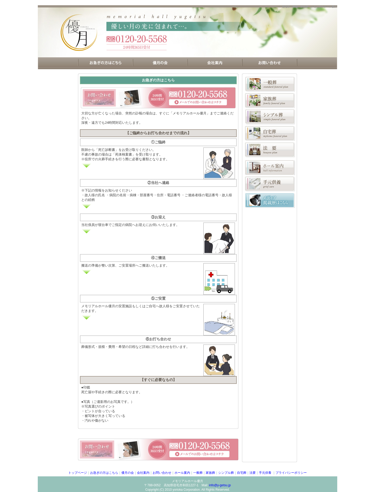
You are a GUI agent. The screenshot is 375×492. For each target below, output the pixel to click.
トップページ (77, 473)
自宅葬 (241, 473)
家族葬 (210, 473)
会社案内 (143, 473)
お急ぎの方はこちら (104, 473)
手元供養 (265, 473)
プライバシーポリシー (291, 473)
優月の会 (127, 473)
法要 (252, 473)
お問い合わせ (162, 473)
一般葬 (198, 473)
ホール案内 (182, 473)
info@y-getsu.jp (220, 485)
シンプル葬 (226, 473)
